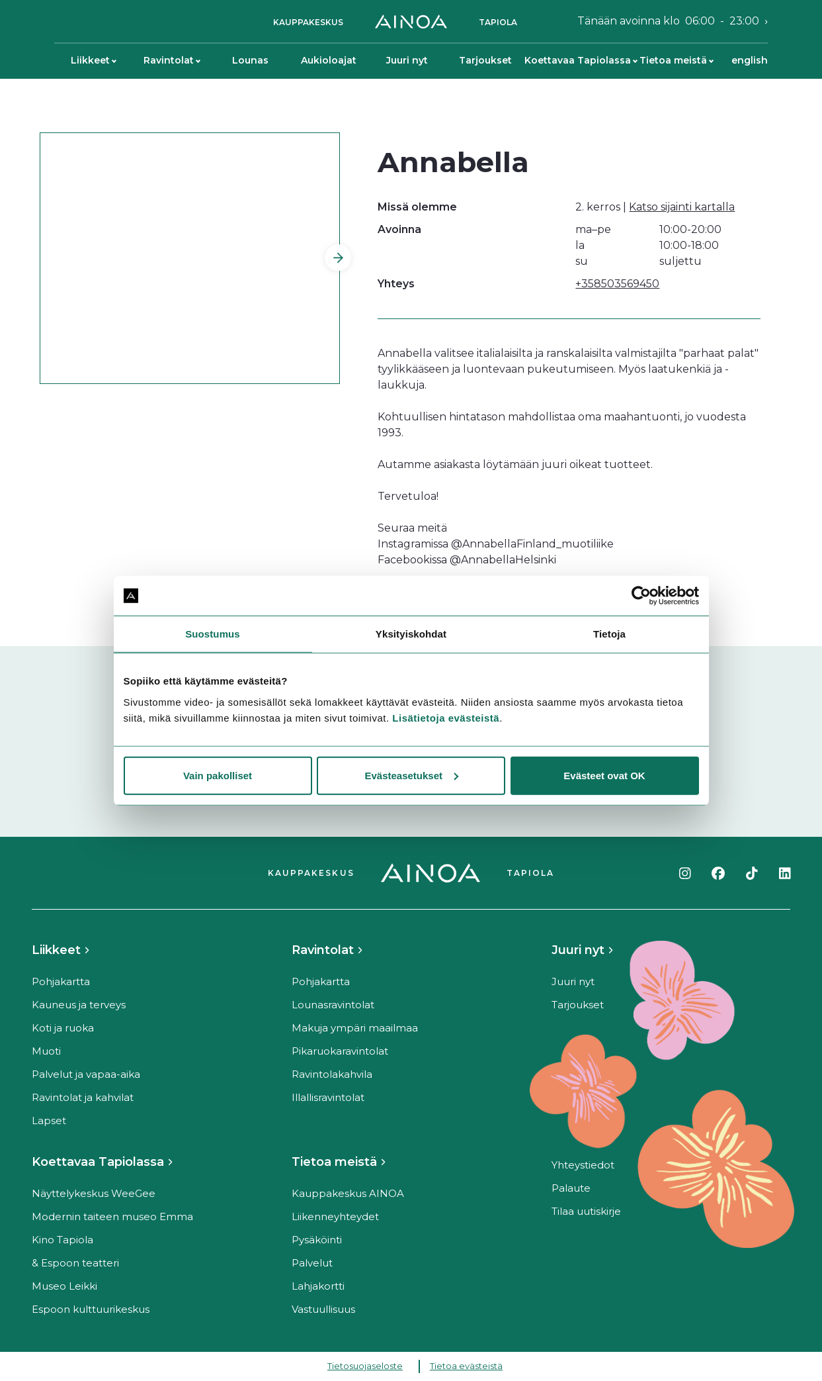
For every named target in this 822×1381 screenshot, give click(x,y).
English (749, 60)
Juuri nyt (407, 60)
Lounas (250, 60)
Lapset (49, 1120)
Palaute (571, 1188)
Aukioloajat (328, 60)
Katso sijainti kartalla (682, 207)
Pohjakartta (61, 981)
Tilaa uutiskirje (586, 1211)
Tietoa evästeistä (466, 1365)
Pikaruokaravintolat (340, 1051)
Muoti (46, 1051)
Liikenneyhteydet (335, 1216)
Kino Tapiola (62, 1239)
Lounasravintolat (333, 1004)
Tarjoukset (485, 60)
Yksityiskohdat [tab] (411, 634)
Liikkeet (93, 60)
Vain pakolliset (217, 775)
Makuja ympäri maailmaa (355, 1028)
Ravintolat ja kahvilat (83, 1097)
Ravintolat (172, 60)
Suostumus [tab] (212, 634)
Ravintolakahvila (332, 1074)
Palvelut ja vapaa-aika (86, 1074)
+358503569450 (617, 283)
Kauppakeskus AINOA (348, 1193)
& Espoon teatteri (75, 1263)
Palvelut (312, 1263)
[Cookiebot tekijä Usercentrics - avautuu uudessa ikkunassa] (641, 596)
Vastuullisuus (323, 1309)
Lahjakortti (318, 1286)
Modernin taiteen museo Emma (112, 1216)
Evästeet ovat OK (604, 775)
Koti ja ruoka (63, 1028)
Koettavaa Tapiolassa (580, 60)
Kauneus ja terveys (79, 1004)
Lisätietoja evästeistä (445, 717)
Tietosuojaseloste (365, 1365)
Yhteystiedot (583, 1165)
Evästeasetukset (411, 775)
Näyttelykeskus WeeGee (93, 1193)
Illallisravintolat (328, 1097)
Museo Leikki (64, 1286)
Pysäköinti (317, 1239)
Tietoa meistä (676, 60)
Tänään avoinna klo (668, 21)
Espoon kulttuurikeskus (90, 1309)
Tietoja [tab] (609, 634)
